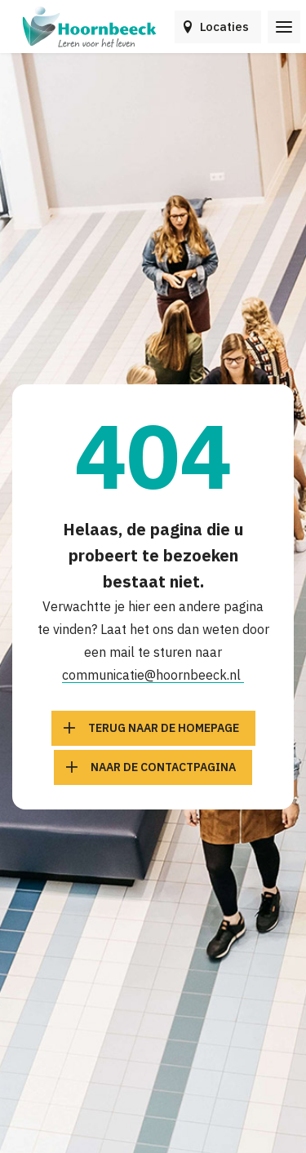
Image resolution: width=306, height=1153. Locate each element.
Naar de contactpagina (163, 767)
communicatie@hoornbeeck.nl (153, 675)
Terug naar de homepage (163, 728)
